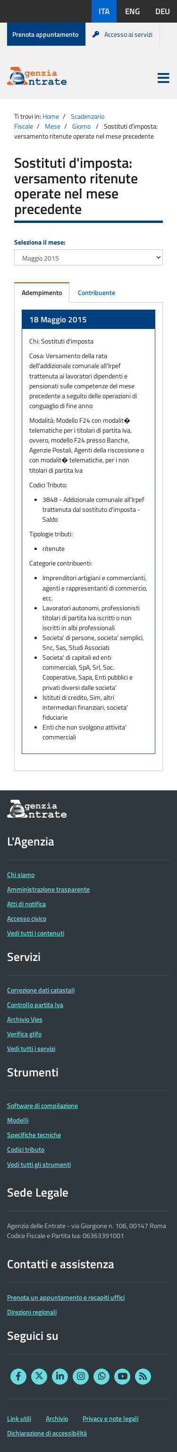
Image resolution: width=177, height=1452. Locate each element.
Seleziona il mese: (40, 242)
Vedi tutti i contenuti (35, 933)
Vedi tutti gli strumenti (39, 1164)
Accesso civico (26, 918)
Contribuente (96, 292)
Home (50, 116)
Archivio (57, 1418)
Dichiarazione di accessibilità (47, 1433)
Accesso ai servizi (122, 34)
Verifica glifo (24, 1034)
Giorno (81, 126)
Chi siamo (20, 874)
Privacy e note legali (110, 1418)
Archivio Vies (24, 1019)
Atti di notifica (26, 904)
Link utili (19, 1418)
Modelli (17, 1120)
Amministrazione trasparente (48, 889)
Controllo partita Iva (35, 1004)
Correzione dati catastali (41, 990)
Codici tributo (25, 1149)
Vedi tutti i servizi (31, 1048)
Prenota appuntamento (45, 34)
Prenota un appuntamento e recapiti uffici (66, 1297)
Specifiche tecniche (34, 1135)
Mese (52, 126)
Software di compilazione (42, 1105)
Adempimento (42, 292)
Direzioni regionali (32, 1312)
